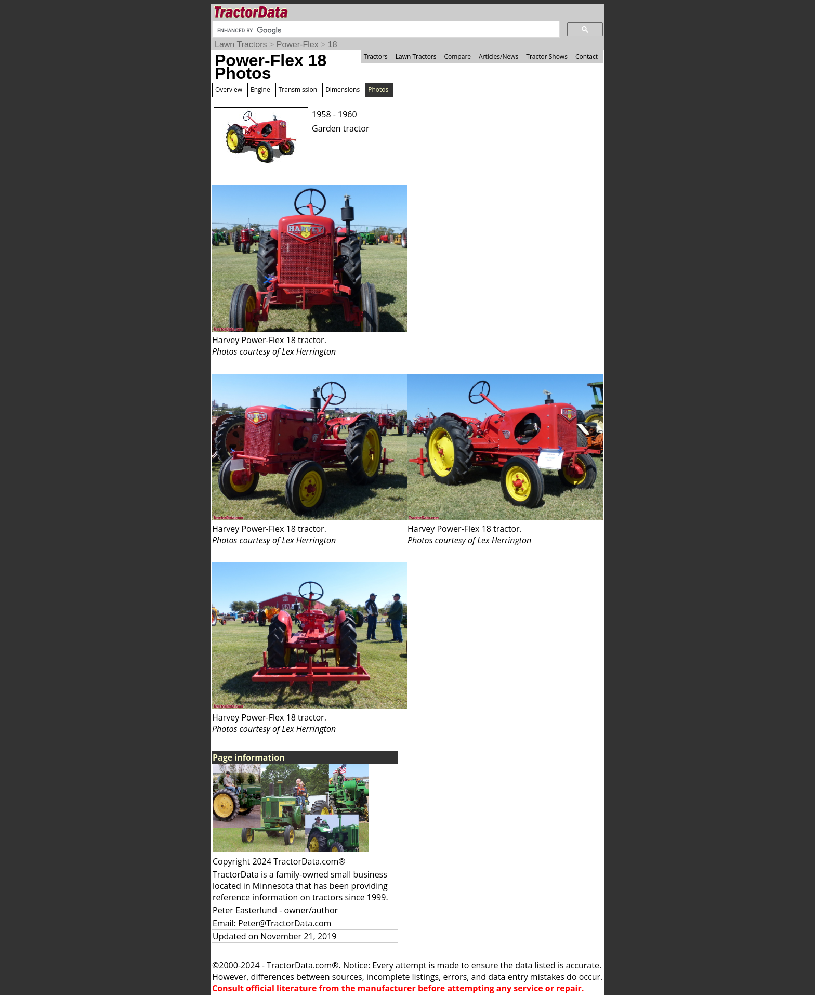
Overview (228, 89)
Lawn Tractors (241, 44)
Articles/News (498, 56)
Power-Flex (298, 44)
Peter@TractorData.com (284, 923)
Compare (457, 56)
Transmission (298, 89)
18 (332, 44)
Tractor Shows (547, 56)
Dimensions (342, 89)
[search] (385, 30)
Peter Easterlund (245, 910)
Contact (586, 56)
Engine (260, 89)
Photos (378, 89)
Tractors (376, 56)
